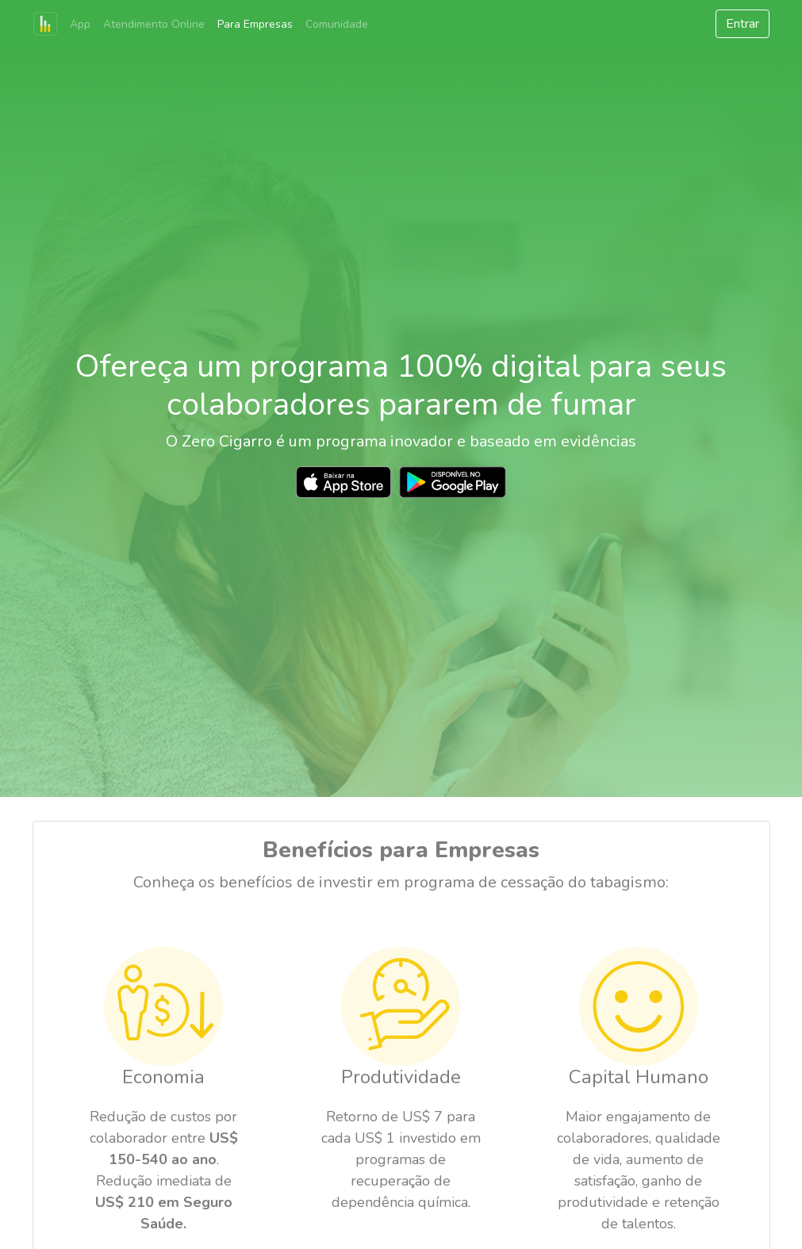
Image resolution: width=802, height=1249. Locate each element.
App (80, 24)
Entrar (742, 24)
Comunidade (336, 24)
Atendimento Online (154, 24)
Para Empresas (255, 24)
